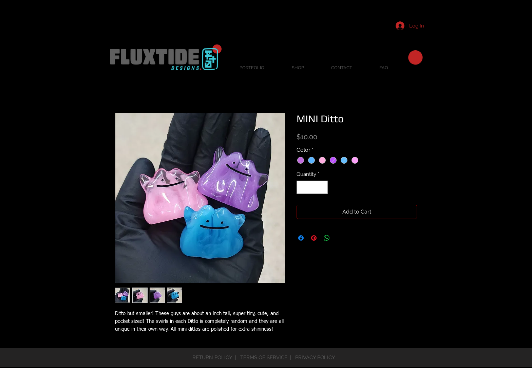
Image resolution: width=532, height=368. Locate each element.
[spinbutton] (312, 187)
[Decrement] (302, 187)
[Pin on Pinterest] (314, 238)
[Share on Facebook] (301, 238)
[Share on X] (340, 238)
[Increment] (322, 187)
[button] (415, 57)
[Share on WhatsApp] (327, 238)
